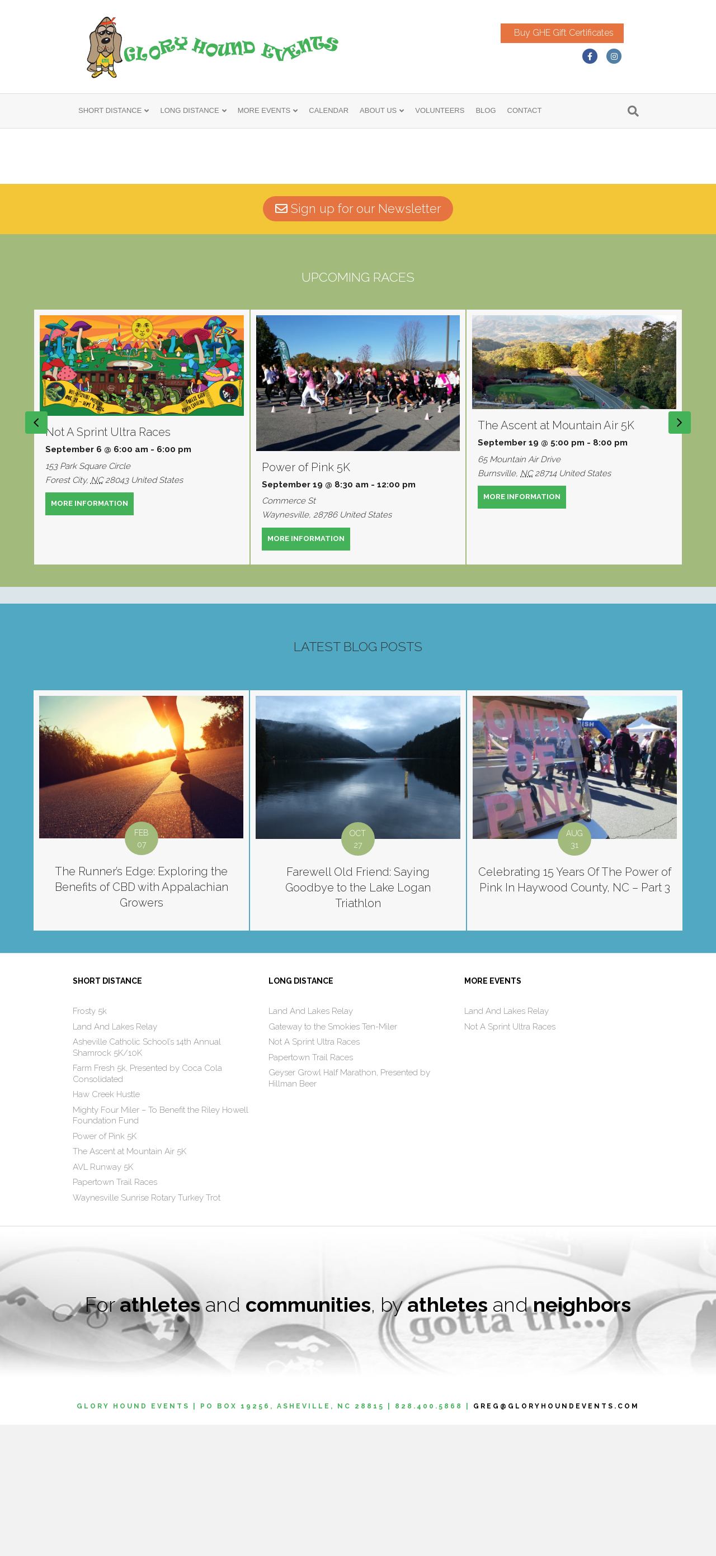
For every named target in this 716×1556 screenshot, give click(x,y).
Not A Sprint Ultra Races (108, 563)
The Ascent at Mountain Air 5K (556, 556)
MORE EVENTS (264, 113)
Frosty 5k (90, 1142)
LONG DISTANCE (189, 113)
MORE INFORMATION (92, 634)
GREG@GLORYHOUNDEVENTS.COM (556, 1537)
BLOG (485, 113)
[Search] (633, 114)
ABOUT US (378, 113)
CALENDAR (328, 113)
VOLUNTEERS (439, 113)
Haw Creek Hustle (106, 1226)
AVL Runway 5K (103, 1298)
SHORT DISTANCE (110, 113)
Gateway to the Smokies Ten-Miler (332, 1158)
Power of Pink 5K (306, 598)
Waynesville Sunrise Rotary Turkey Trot (146, 1329)
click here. (166, 241)
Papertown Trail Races (115, 1313)
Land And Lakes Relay (115, 1158)
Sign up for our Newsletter (358, 340)
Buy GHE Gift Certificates (575, 34)
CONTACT (524, 113)
